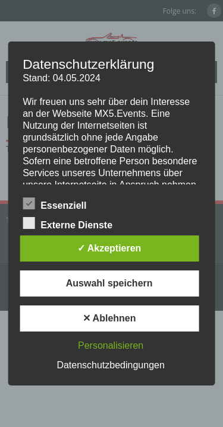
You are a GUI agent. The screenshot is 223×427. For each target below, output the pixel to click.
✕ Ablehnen (109, 318)
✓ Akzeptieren (109, 248)
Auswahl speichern (109, 283)
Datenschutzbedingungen (110, 365)
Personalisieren (110, 345)
